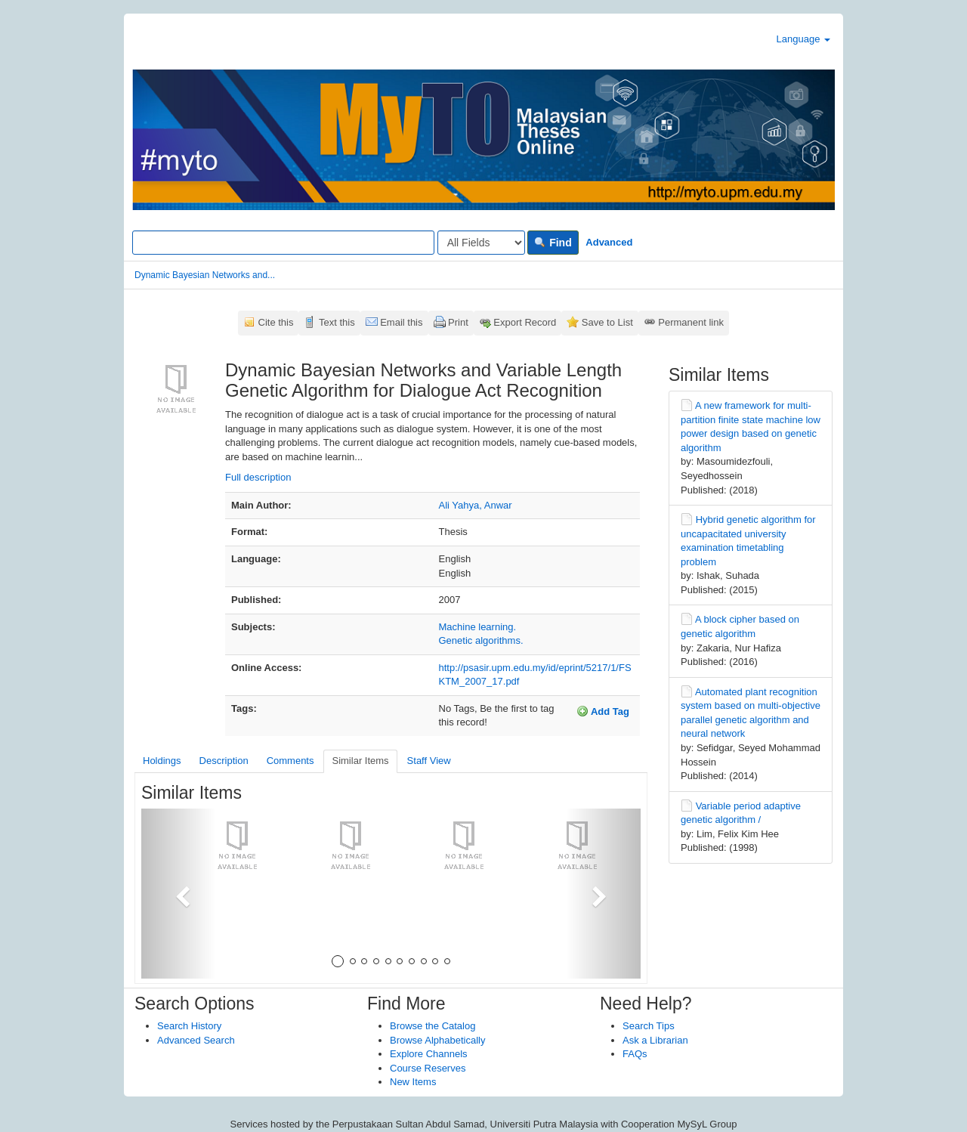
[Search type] (481, 242)
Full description (258, 477)
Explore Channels (429, 1053)
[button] (178, 894)
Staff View (429, 760)
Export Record (524, 322)
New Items (413, 1081)
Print (458, 322)
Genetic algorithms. (481, 640)
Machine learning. (478, 626)
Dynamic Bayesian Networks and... (204, 275)
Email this (401, 322)
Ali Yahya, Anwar (475, 505)
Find (552, 243)
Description (224, 760)
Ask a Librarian (655, 1040)
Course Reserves (427, 1068)
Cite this (276, 322)
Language (803, 39)
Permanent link (691, 322)
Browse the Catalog (432, 1025)
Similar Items (360, 760)
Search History (189, 1025)
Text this (337, 322)
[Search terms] (283, 242)
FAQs (635, 1053)
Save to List (607, 322)
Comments (290, 760)
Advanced (608, 242)
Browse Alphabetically (437, 1040)
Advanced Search (196, 1040)
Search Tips (649, 1025)
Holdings (162, 760)
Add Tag (602, 711)
